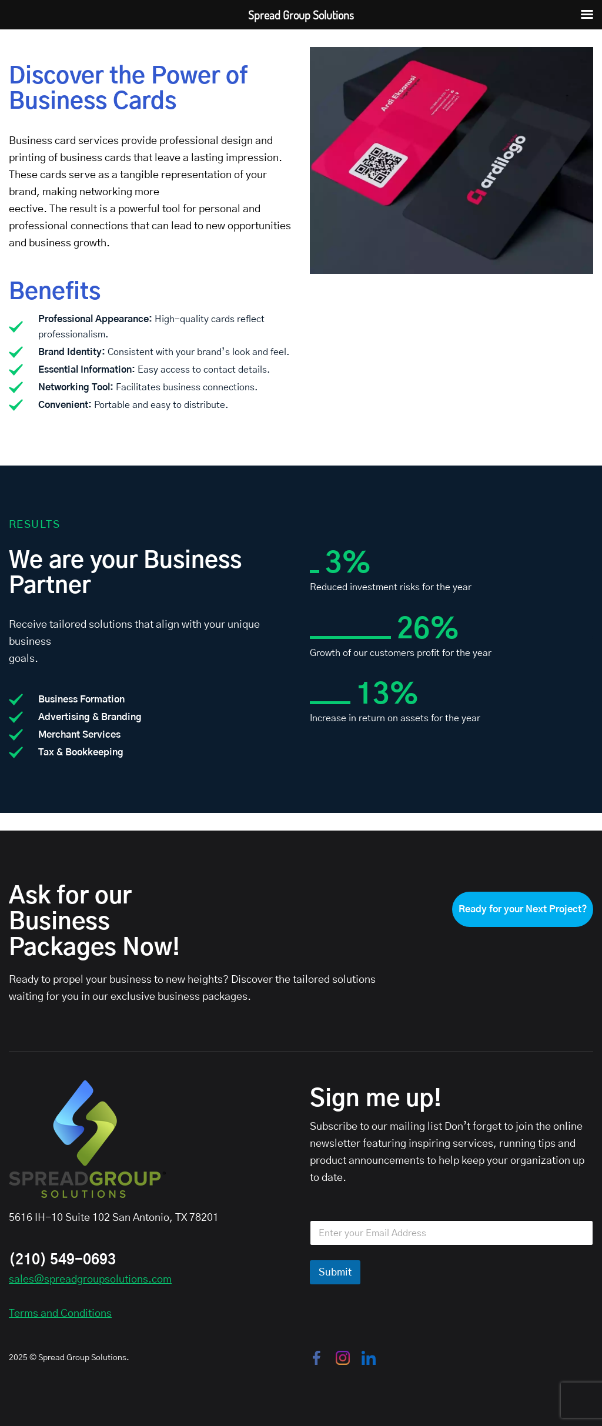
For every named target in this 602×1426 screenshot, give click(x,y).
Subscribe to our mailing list (376, 1127)
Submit (335, 1272)
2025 (18, 1358)
